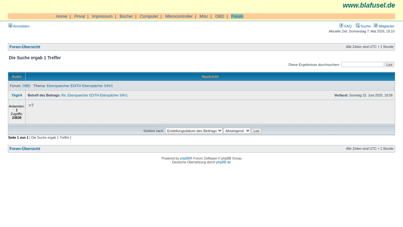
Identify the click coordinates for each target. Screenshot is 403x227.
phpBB (185, 158)
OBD (219, 16)
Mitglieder (384, 26)
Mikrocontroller (179, 16)
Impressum (102, 16)
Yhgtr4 (17, 95)
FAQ (345, 26)
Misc (204, 16)
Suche (363, 26)
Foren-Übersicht (24, 47)
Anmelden (19, 26)
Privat (79, 16)
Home (61, 16)
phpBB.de (223, 162)
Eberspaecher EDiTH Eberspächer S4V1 (80, 86)
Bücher (126, 16)
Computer (149, 16)
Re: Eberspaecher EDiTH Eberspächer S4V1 (94, 95)
